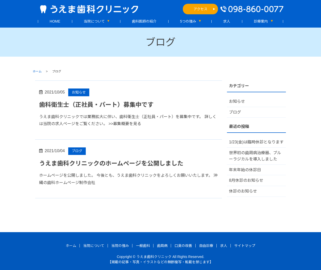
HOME (55, 21)
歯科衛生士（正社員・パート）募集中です (96, 104)
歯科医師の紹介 (144, 21)
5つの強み (188, 21)
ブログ (77, 151)
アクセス (200, 9)
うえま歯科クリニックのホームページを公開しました (111, 163)
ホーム (37, 71)
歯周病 (162, 246)
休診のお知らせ (243, 191)
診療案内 (261, 21)
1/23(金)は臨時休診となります (256, 142)
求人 (226, 21)
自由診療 (206, 246)
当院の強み (120, 246)
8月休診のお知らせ (246, 180)
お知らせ (79, 92)
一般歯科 (143, 246)
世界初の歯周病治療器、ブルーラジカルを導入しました (255, 156)
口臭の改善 (183, 246)
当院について (94, 21)
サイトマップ (244, 246)
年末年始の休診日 (245, 170)
